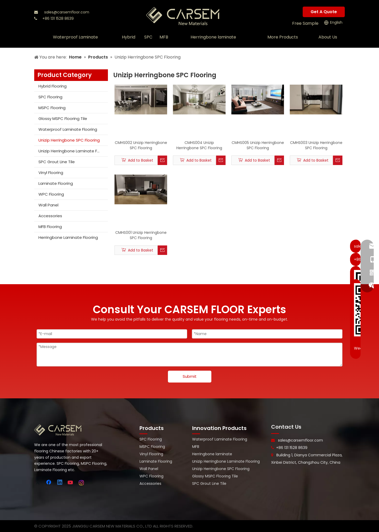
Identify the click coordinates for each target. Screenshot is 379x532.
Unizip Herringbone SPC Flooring (69, 140)
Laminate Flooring (55, 183)
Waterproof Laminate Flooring (67, 129)
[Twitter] (38, 482)
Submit (190, 376)
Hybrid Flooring (52, 86)
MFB (195, 446)
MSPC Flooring (52, 107)
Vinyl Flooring (50, 172)
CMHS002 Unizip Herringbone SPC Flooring (141, 145)
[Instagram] (81, 482)
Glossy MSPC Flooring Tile (62, 118)
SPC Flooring (50, 97)
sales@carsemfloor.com (66, 12)
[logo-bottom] (58, 430)
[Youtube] (71, 482)
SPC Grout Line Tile (56, 162)
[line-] (275, 433)
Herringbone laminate (212, 454)
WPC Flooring (51, 194)
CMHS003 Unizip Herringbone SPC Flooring (316, 145)
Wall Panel (48, 205)
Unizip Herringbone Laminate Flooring (73, 151)
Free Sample (305, 23)
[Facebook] (49, 482)
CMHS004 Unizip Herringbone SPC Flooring (199, 145)
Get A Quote (324, 12)
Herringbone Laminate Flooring (68, 237)
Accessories (50, 216)
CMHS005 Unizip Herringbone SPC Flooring (258, 145)
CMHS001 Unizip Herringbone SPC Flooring (141, 235)
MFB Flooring (50, 226)
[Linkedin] (60, 482)
